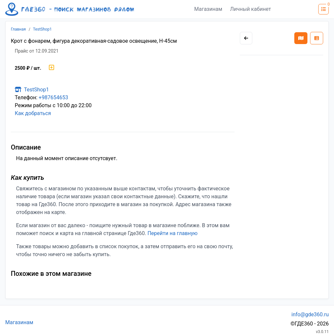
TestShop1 (42, 29)
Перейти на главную (172, 233)
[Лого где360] (69, 9)
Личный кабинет (250, 9)
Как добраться (33, 113)
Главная (18, 29)
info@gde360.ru (310, 314)
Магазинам (208, 9)
